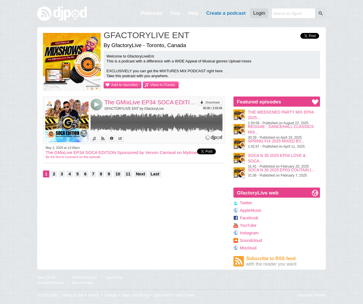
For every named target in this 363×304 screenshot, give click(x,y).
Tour (175, 13)
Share (123, 138)
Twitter (246, 203)
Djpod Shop (114, 277)
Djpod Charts (46, 277)
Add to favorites (124, 85)
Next (140, 174)
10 (117, 174)
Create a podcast (226, 13)
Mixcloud (248, 248)
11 (128, 174)
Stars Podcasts (82, 282)
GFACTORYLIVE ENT (146, 35)
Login (259, 13)
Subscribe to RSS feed (283, 261)
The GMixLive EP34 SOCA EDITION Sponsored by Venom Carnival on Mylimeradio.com (151, 102)
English (320, 295)
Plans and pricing (135, 295)
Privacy (94, 295)
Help (193, 13)
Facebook (249, 218)
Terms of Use (73, 295)
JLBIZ (53, 295)
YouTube (248, 225)
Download (212, 102)
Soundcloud (251, 240)
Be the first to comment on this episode (73, 157)
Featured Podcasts (50, 282)
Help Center (185, 295)
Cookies (110, 295)
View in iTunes (162, 85)
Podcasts (151, 13)
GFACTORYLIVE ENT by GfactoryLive (134, 109)
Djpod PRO (162, 295)
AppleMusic (251, 210)
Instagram (249, 233)
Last (155, 174)
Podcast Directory (84, 277)
